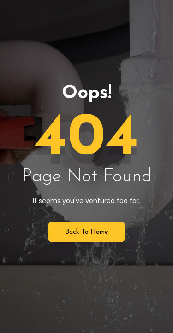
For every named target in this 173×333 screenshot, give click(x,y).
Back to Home (86, 231)
